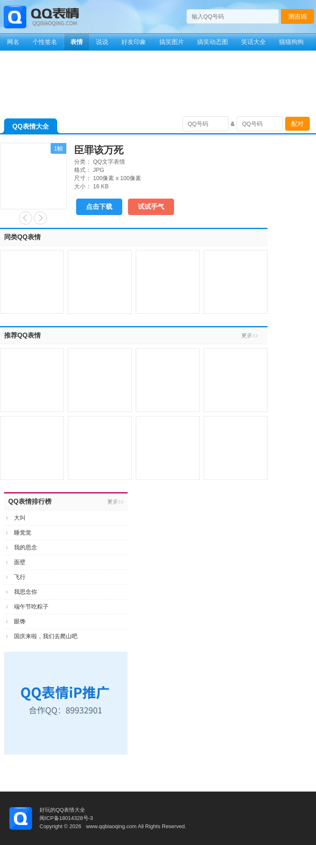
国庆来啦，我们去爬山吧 (45, 636)
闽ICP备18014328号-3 (66, 818)
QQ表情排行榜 (29, 501)
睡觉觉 (22, 532)
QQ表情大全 (30, 128)
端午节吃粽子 (31, 606)
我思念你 (25, 591)
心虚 (40, 218)
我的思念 (25, 547)
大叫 (20, 517)
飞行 (20, 577)
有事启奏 (25, 218)
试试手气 (151, 206)
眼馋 (20, 621)
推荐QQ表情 (22, 335)
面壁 (20, 562)
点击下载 (99, 206)
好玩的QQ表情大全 (62, 810)
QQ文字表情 (109, 161)
